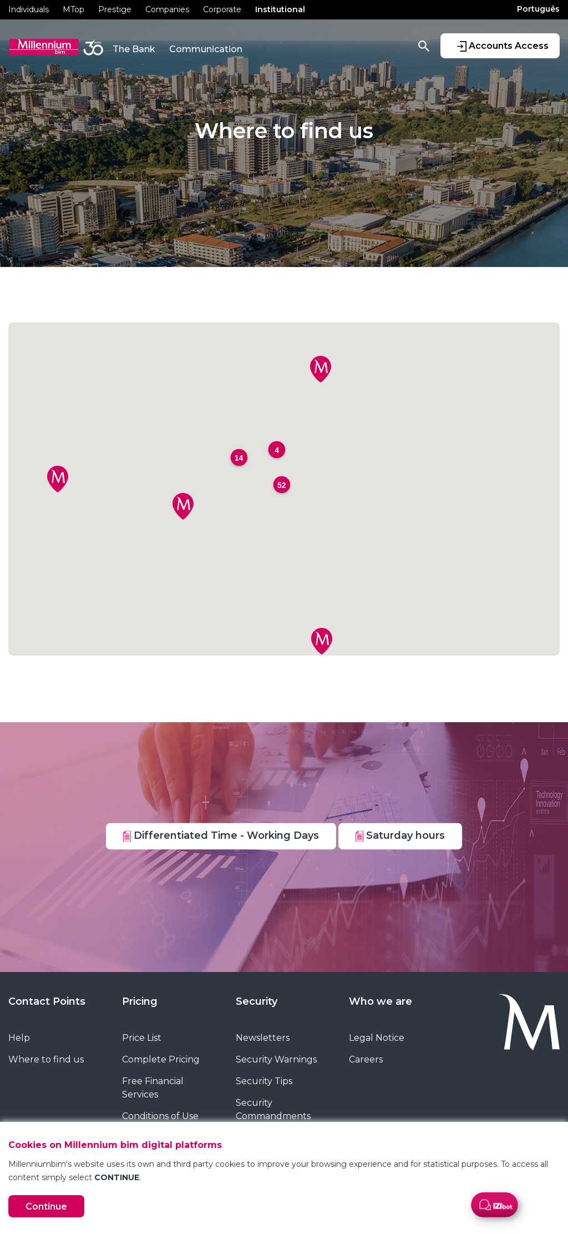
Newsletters (263, 1037)
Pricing (140, 1001)
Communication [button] (205, 49)
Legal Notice (376, 1037)
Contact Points (46, 1001)
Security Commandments (273, 1109)
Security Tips (264, 1081)
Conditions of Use (160, 1116)
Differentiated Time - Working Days (221, 835)
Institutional (280, 9)
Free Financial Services (153, 1088)
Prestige (114, 9)
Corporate (222, 9)
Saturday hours (400, 835)
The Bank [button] (134, 49)
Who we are (380, 1001)
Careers (366, 1059)
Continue (46, 1206)
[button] (183, 506)
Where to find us (46, 1059)
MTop (73, 9)
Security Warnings (276, 1059)
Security (256, 1001)
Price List (141, 1037)
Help (19, 1037)
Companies (167, 9)
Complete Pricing (161, 1059)
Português (538, 9)
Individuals (28, 9)
